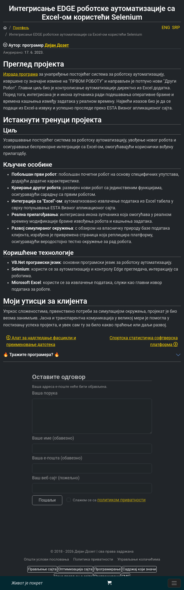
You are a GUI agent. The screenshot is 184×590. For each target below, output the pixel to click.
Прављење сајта (42, 569)
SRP (176, 27)
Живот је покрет (27, 583)
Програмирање (107, 569)
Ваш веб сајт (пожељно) (56, 482)
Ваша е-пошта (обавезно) (57, 462)
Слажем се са (109, 504)
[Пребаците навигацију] (174, 583)
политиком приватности (121, 504)
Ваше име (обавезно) (53, 443)
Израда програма (20, 74)
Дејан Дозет (57, 45)
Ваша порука (45, 398)
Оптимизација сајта (75, 569)
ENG (166, 27)
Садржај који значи (139, 569)
